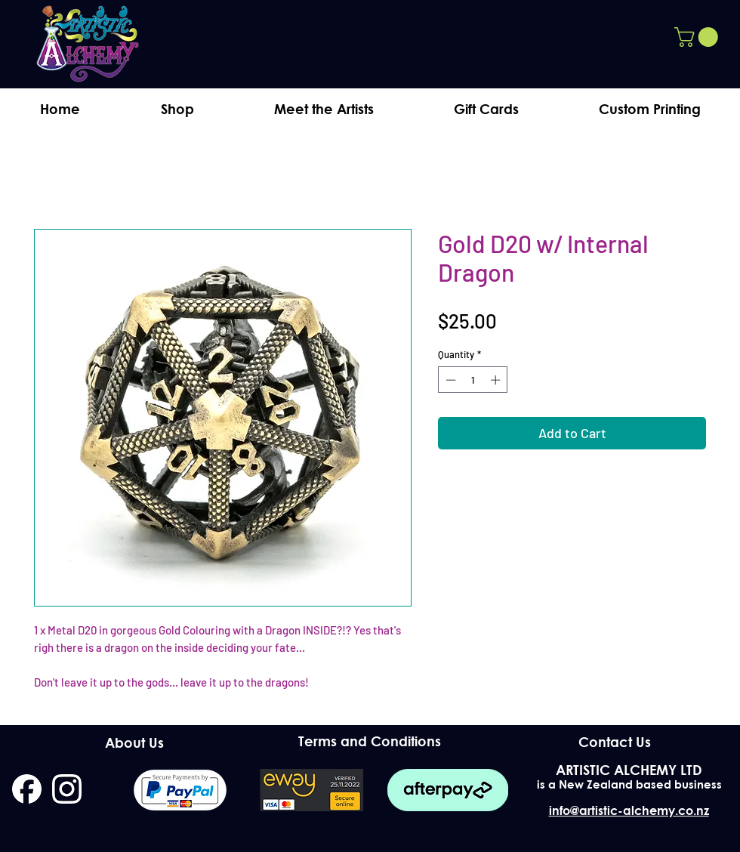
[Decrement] (449, 380)
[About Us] (134, 742)
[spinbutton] (473, 380)
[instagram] (67, 789)
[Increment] (497, 380)
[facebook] (27, 789)
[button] (698, 37)
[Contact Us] (614, 741)
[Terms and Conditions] (369, 741)
